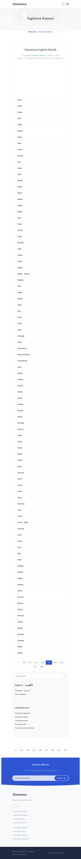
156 (21, 750)
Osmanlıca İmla (20, 724)
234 (49, 663)
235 (55, 663)
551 (52, 750)
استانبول (61, 853)
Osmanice (22, 854)
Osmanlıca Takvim (21, 717)
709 (65, 750)
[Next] (47, 667)
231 (30, 663)
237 (35, 667)
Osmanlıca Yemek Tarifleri (24, 728)
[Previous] (18, 662)
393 (40, 750)
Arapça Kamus (18, 819)
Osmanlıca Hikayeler (22, 713)
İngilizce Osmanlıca (20, 815)
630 (59, 750)
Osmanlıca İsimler (21, 721)
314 (34, 750)
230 (24, 663)
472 (46, 750)
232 (36, 663)
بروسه (49, 853)
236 (61, 663)
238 (41, 667)
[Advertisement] (31, 79)
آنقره (55, 853)
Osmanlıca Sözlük (19, 811)
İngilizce (32, 32)
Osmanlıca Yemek (19, 835)
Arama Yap (61, 778)
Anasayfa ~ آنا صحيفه (22, 691)
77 (15, 750)
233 (42, 663)
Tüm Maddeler (20, 694)
